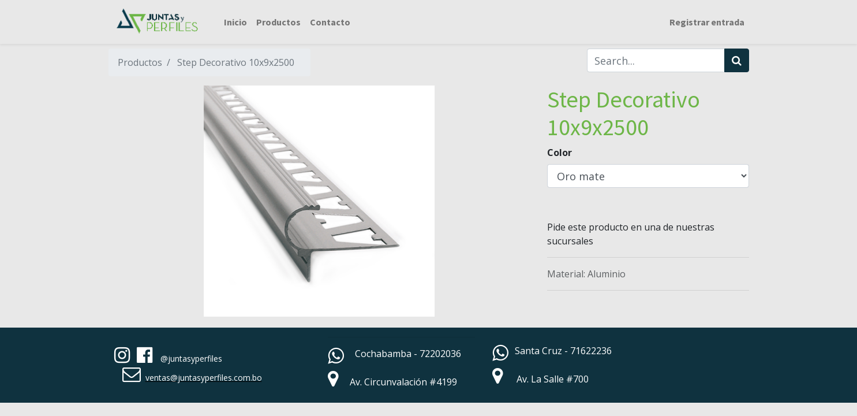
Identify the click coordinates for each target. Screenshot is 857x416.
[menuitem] (235, 22)
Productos (140, 62)
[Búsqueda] (736, 60)
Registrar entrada (706, 22)
